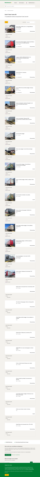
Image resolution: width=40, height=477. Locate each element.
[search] (20, 6)
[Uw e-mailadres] (17, 463)
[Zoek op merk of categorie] (20, 6)
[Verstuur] (31, 463)
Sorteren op (24, 22)
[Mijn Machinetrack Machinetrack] (32, 2)
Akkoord (7, 474)
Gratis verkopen (21, 2)
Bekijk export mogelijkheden (16, 454)
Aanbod (15, 2)
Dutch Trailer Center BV (9, 34)
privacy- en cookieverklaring (30, 469)
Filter (6, 22)
